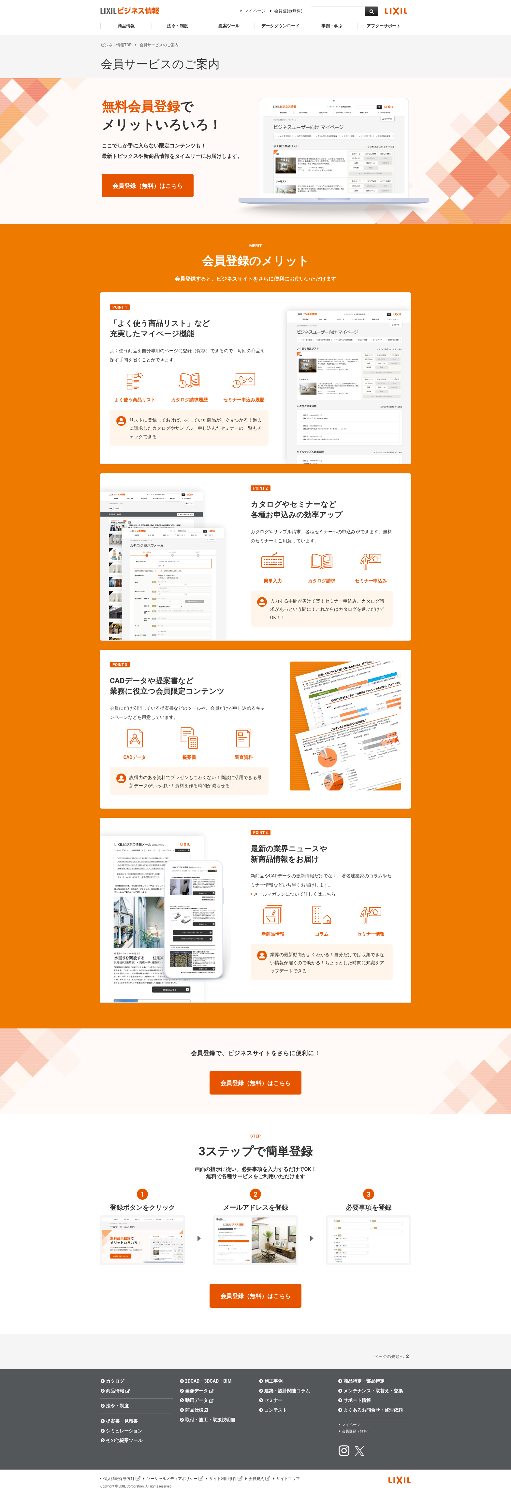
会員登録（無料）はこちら (147, 185)
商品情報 (115, 1390)
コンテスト (273, 1410)
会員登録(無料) (285, 10)
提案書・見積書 (119, 1421)
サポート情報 (354, 1400)
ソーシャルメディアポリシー (172, 1478)
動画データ (197, 1400)
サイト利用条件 (224, 1478)
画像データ (197, 1390)
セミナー (271, 1400)
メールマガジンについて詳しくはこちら (295, 894)
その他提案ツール (121, 1440)
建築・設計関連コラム (284, 1390)
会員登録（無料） (354, 1431)
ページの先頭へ (392, 1356)
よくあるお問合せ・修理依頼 (370, 1410)
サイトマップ (286, 1478)
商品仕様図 (194, 1410)
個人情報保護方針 (119, 1478)
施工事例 (271, 1381)
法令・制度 (114, 1405)
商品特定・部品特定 (361, 1381)
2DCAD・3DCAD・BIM (205, 1381)
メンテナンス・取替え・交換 (370, 1390)
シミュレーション (121, 1430)
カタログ (112, 1381)
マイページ (252, 10)
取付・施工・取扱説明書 (207, 1419)
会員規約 (257, 1478)
